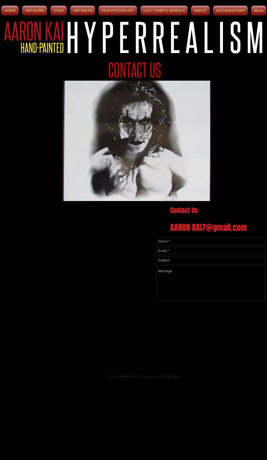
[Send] (258, 307)
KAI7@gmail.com (219, 228)
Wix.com (173, 376)
